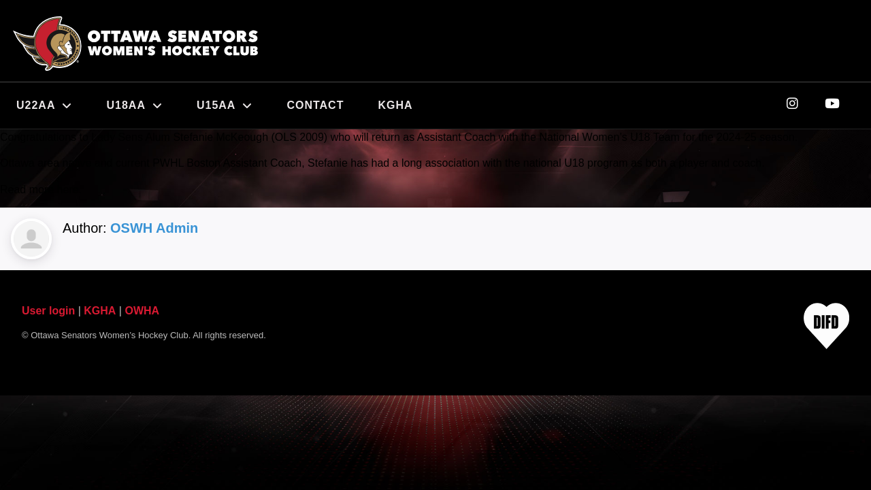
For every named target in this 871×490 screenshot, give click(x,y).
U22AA (44, 105)
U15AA (224, 105)
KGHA (395, 105)
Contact (315, 105)
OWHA (142, 310)
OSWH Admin (154, 227)
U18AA (134, 105)
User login (48, 310)
